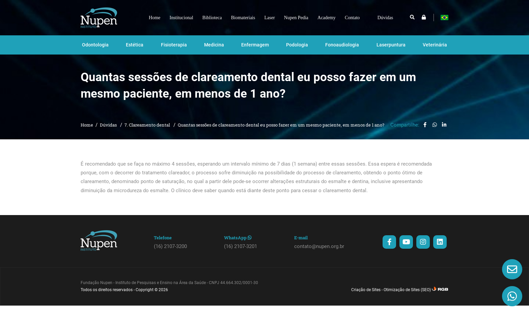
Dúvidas (109, 132)
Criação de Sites (366, 297)
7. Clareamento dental (147, 132)
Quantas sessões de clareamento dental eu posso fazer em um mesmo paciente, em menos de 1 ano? (281, 132)
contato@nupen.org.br (319, 254)
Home (87, 132)
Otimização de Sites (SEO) (407, 297)
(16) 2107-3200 (170, 254)
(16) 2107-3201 (240, 254)
